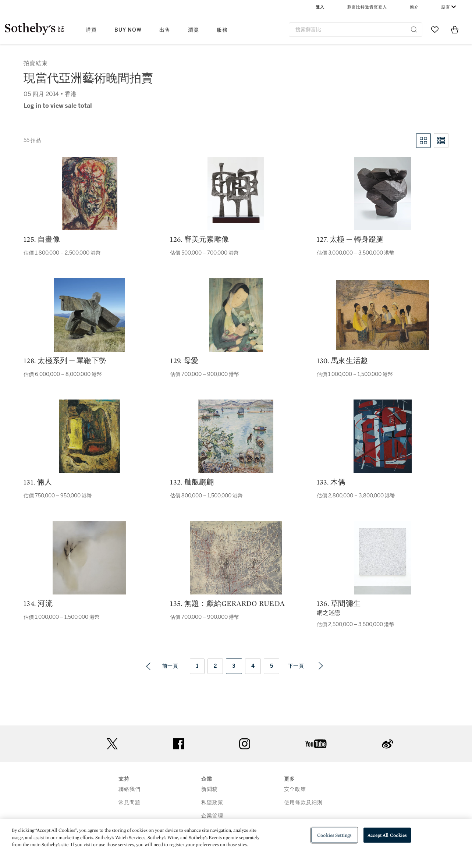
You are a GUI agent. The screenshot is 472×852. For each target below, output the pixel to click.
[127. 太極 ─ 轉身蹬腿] (382, 193)
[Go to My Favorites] (435, 29)
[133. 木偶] (383, 436)
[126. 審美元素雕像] (235, 193)
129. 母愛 (184, 360)
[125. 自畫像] (89, 193)
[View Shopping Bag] (454, 29)
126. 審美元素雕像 (199, 239)
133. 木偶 (331, 482)
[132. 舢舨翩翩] (235, 436)
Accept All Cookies (387, 835)
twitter (112, 744)
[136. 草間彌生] (382, 557)
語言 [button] (445, 7)
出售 (164, 30)
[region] (236, 835)
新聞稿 (209, 789)
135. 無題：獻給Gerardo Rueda (227, 603)
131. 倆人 (38, 482)
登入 (320, 7)
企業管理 (212, 816)
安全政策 (295, 789)
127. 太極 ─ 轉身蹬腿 (350, 239)
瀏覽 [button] (193, 30)
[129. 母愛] (236, 315)
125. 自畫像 (42, 239)
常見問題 (129, 802)
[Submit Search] (414, 29)
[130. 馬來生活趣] (382, 315)
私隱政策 (212, 802)
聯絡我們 (129, 789)
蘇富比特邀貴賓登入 (367, 7)
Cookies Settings (334, 835)
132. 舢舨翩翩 (192, 482)
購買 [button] (91, 30)
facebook (178, 743)
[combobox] (356, 29)
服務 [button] (222, 30)
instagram (244, 743)
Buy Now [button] (128, 30)
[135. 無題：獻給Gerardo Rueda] (236, 557)
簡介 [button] (414, 7)
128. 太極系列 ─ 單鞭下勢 (65, 360)
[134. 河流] (89, 557)
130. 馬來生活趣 (342, 360)
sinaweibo (387, 744)
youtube (316, 743)
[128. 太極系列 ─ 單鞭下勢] (89, 315)
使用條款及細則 (303, 802)
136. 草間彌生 (339, 603)
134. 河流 (38, 603)
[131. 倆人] (89, 436)
